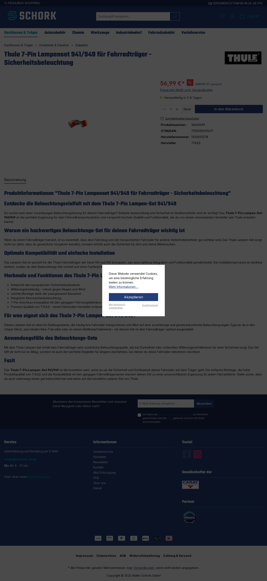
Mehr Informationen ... (123, 287)
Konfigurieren (150, 305)
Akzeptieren (133, 297)
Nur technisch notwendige (117, 306)
